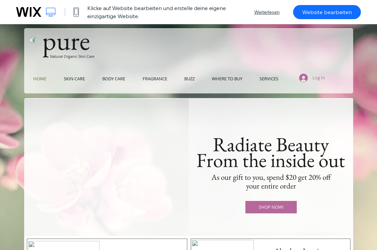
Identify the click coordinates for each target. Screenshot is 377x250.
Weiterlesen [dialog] (267, 12)
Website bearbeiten (327, 12)
